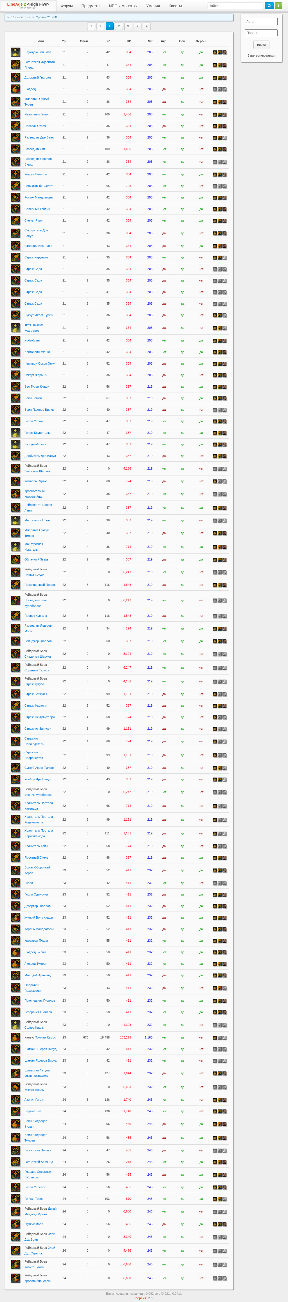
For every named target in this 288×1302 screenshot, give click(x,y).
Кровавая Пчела (36, 940)
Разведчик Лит (34, 149)
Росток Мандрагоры (38, 197)
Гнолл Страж (33, 421)
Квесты (175, 6)
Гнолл (28, 883)
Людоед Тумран (35, 963)
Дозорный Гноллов (37, 77)
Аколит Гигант (34, 1099)
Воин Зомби (33, 398)
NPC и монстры (123, 6)
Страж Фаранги (35, 705)
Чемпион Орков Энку (39, 363)
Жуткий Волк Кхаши (38, 917)
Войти (261, 44)
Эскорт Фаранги (35, 375)
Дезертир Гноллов (37, 906)
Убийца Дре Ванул (37, 779)
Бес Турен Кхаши (36, 386)
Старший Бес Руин (37, 245)
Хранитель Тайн (36, 846)
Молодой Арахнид (37, 975)
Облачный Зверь (36, 559)
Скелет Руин (33, 220)
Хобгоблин (32, 340)
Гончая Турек (33, 1198)
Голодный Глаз (35, 444)
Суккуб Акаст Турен (38, 315)
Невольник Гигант (37, 114)
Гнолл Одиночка (36, 894)
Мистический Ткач (37, 520)
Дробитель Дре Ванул (40, 455)
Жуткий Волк (33, 1224)
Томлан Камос (40, 1037)
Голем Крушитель (37, 432)
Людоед (30, 89)
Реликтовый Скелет (38, 185)
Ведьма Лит (33, 1111)
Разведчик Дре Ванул (39, 137)
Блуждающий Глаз (37, 52)
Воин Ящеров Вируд (39, 409)
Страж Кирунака (36, 257)
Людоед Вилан (35, 952)
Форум (67, 6)
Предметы (91, 6)
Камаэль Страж (35, 481)
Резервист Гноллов (38, 1012)
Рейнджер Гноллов (37, 641)
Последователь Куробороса (35, 600)
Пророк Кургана (35, 615)
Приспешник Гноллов (39, 1000)
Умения (153, 6)
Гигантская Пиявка (37, 1150)
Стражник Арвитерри (39, 717)
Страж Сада (33, 269)
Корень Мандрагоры (39, 929)
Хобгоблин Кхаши (37, 352)
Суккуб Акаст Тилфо (39, 767)
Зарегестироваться (261, 55)
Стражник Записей (37, 728)
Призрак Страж (35, 126)
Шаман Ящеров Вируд (40, 1049)
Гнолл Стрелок (35, 1187)
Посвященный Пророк (40, 584)
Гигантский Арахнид (38, 1161)
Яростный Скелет (37, 857)
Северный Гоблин (37, 209)
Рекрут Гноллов (35, 174)
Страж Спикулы (35, 694)
